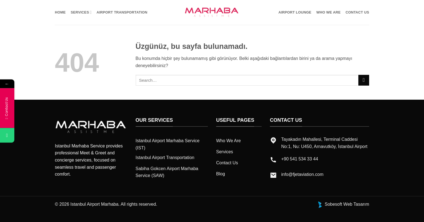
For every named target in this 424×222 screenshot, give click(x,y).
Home (60, 12)
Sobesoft (329, 204)
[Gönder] (363, 80)
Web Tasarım (356, 204)
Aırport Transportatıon (121, 12)
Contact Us (357, 12)
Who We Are (328, 12)
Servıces (81, 12)
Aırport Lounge (294, 12)
